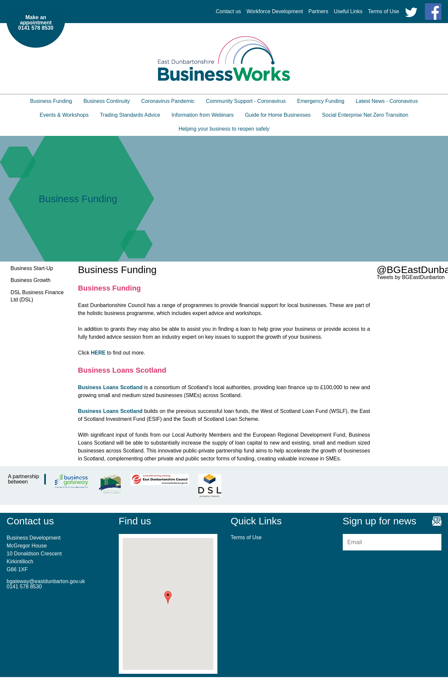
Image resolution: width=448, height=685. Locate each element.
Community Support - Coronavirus (246, 101)
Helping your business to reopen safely (224, 129)
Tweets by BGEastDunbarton (411, 277)
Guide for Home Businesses (278, 115)
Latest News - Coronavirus (387, 101)
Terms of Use (383, 11)
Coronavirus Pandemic (168, 101)
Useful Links (348, 11)
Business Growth (30, 280)
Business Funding (51, 101)
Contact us (228, 11)
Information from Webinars (203, 115)
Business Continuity (106, 101)
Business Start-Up (32, 268)
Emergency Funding (320, 101)
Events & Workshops (64, 115)
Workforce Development (274, 11)
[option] (224, 199)
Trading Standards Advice (130, 115)
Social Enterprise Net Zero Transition (365, 115)
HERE (98, 353)
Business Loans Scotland (110, 387)
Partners (318, 11)
